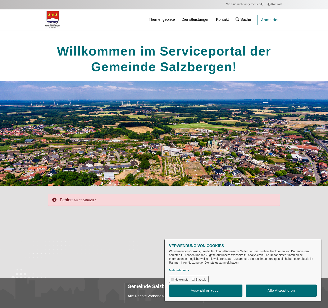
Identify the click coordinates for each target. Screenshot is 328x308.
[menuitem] (161, 20)
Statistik (201, 279)
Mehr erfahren (178, 270)
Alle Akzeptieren (281, 290)
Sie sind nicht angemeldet (244, 4)
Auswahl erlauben (206, 290)
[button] (243, 20)
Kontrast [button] (275, 4)
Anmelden (270, 20)
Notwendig (181, 279)
